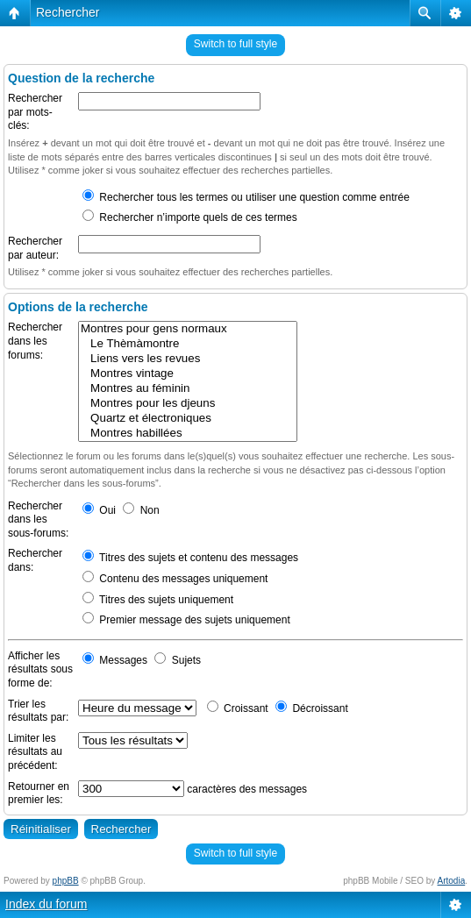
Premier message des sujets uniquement (186, 620)
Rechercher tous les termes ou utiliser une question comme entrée (246, 197)
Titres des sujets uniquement (157, 600)
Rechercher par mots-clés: (35, 112)
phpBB (66, 881)
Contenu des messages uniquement (175, 579)
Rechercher (67, 12)
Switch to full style (235, 44)
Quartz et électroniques (187, 418)
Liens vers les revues (187, 359)
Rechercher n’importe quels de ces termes (189, 217)
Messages (114, 660)
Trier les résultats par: (38, 711)
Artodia (452, 881)
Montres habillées (187, 433)
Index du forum (46, 904)
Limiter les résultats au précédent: (35, 752)
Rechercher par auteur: (35, 248)
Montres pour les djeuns (187, 403)
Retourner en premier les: (38, 793)
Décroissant (311, 708)
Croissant (237, 708)
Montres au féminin (187, 388)
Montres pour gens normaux (187, 329)
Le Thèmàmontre (187, 344)
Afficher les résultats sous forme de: (40, 669)
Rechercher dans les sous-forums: (38, 519)
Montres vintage (187, 373)
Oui (99, 510)
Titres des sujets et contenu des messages (190, 558)
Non (141, 510)
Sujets (177, 660)
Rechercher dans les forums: (35, 340)
